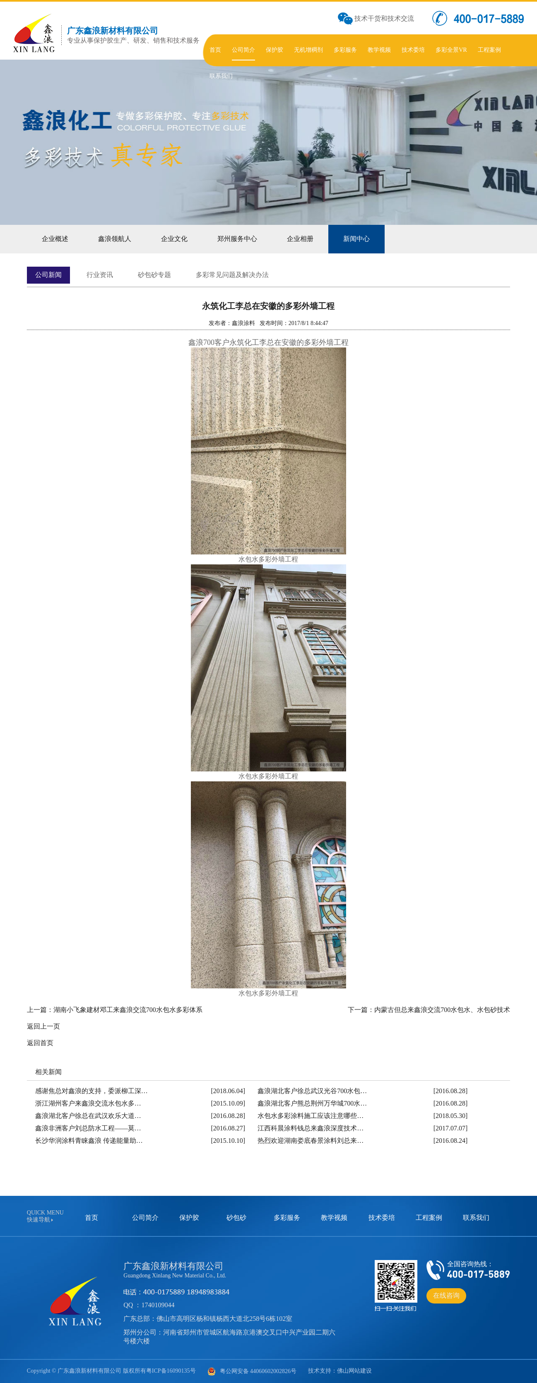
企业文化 (174, 238)
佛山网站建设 (354, 1371)
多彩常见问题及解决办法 (232, 274)
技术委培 (381, 1217)
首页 (91, 1217)
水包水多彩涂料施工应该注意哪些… (311, 1115)
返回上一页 (43, 1026)
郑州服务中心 (237, 238)
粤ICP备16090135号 (171, 1371)
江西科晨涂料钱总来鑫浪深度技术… (311, 1128)
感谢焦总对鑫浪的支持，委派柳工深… (91, 1090)
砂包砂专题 (154, 274)
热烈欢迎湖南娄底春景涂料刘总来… (311, 1140)
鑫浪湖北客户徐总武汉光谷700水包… (312, 1090)
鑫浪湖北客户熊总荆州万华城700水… (312, 1103)
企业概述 (55, 238)
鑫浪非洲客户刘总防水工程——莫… (88, 1128)
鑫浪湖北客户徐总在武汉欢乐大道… (88, 1115)
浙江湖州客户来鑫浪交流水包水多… (88, 1103)
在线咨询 (446, 1295)
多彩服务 (287, 1217)
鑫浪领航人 (114, 238)
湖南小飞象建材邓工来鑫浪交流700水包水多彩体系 (127, 1009)
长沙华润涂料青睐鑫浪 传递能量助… (89, 1140)
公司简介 (145, 1217)
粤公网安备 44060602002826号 (252, 1371)
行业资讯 (100, 274)
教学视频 (334, 1217)
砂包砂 (236, 1217)
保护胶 (189, 1217)
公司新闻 (48, 274)
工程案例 (429, 1217)
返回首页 (40, 1042)
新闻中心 (356, 238)
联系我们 (476, 1217)
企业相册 (300, 238)
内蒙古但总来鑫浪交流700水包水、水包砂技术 (442, 1009)
